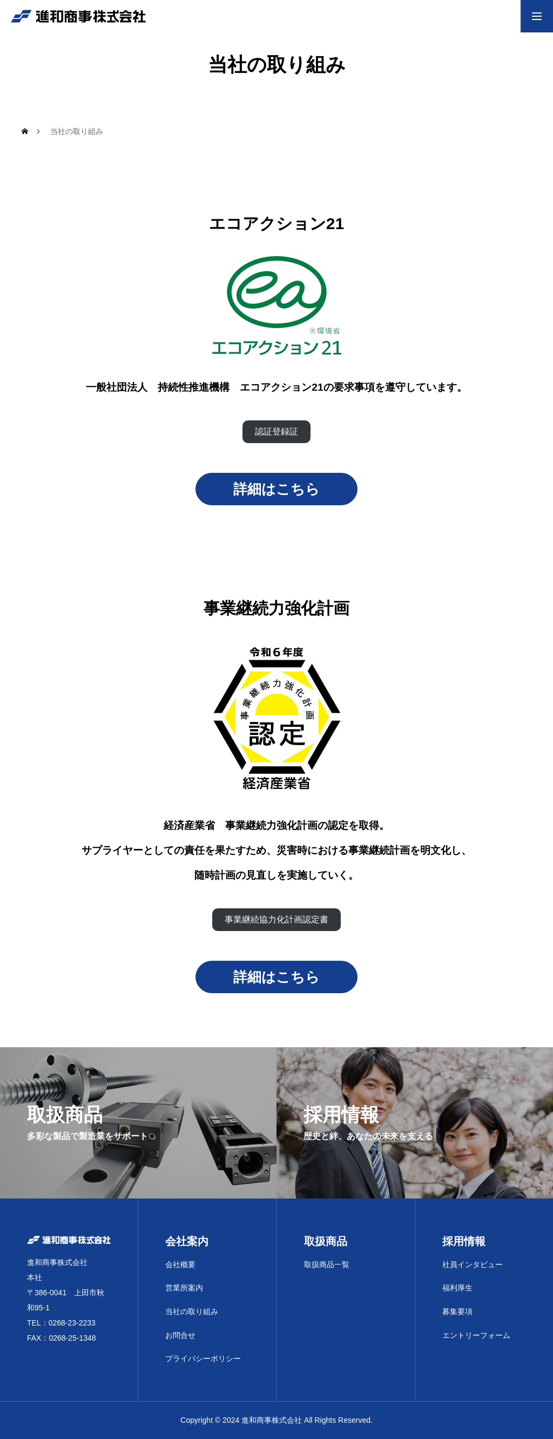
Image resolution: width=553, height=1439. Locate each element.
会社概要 (180, 1264)
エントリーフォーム (476, 1335)
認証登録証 (276, 431)
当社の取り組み (191, 1311)
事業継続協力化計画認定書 (276, 919)
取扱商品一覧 (326, 1264)
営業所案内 (184, 1287)
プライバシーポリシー (203, 1358)
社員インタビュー (472, 1264)
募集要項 (457, 1311)
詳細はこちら (276, 489)
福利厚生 (457, 1287)
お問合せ (180, 1335)
